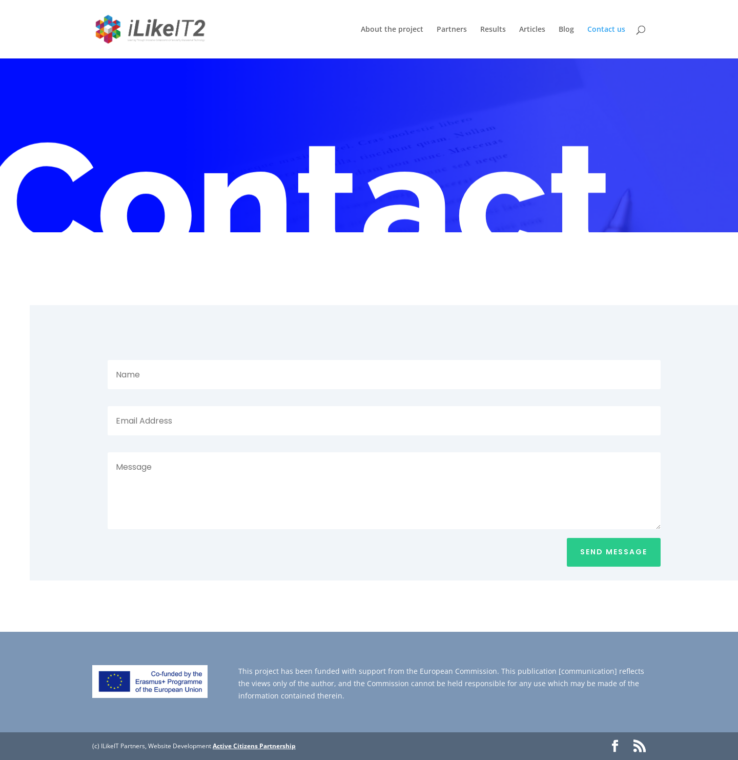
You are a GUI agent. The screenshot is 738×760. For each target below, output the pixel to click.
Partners (452, 30)
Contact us (606, 30)
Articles (532, 30)
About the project (392, 30)
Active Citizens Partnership (254, 746)
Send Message (613, 552)
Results (493, 30)
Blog (566, 30)
